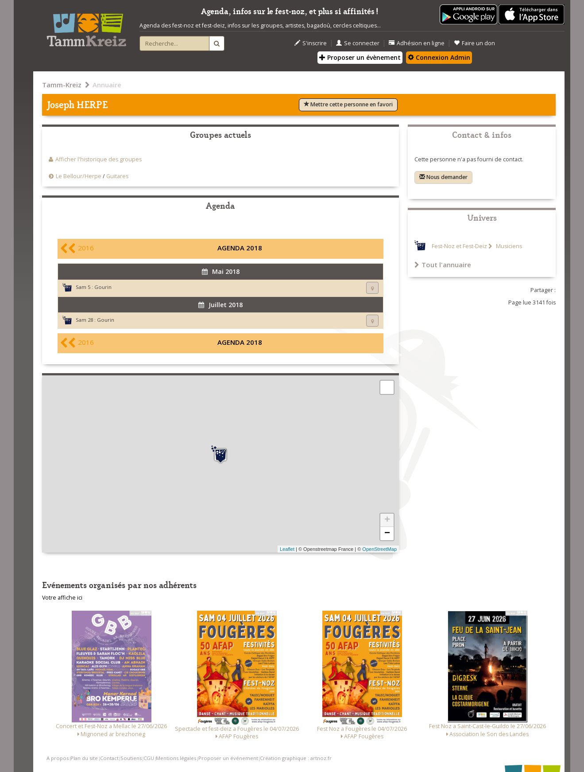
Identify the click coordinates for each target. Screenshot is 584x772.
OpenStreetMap (379, 549)
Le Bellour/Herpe (78, 176)
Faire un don (474, 43)
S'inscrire (310, 43)
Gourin (103, 287)
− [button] (387, 533)
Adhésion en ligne (417, 43)
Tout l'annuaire (442, 264)
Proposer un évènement (360, 57)
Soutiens (131, 758)
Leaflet (287, 549)
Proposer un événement (228, 758)
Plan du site (84, 758)
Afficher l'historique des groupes (98, 159)
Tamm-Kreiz (61, 84)
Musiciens (508, 246)
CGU (148, 758)
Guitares (117, 176)
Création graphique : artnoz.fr (296, 758)
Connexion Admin (439, 57)
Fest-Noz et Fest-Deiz (459, 246)
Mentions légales (176, 758)
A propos (57, 758)
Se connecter (357, 43)
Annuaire (107, 84)
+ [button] (387, 520)
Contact (109, 758)
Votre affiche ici (62, 597)
